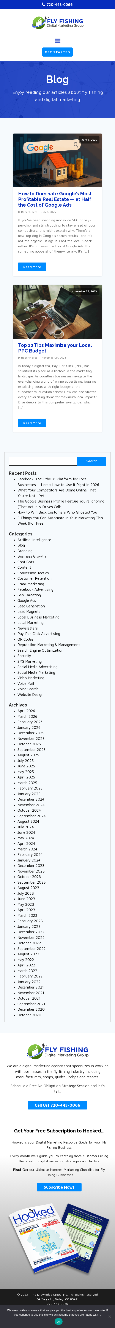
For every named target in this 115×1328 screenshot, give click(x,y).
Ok (58, 1321)
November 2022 (31, 937)
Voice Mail (25, 683)
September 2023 (31, 882)
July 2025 (25, 761)
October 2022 (29, 943)
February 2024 (30, 854)
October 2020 (29, 1015)
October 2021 (28, 998)
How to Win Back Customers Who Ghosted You (57, 512)
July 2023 (25, 893)
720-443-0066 (60, 4)
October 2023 (29, 876)
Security (24, 656)
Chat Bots (25, 562)
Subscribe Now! (59, 1187)
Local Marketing (30, 622)
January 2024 (29, 860)
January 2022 (29, 982)
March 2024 (27, 849)
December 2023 (30, 865)
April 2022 (26, 965)
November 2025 (30, 738)
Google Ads (26, 600)
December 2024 (30, 799)
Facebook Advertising (35, 589)
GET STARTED (57, 52)
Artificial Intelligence (34, 540)
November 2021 (30, 993)
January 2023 (29, 926)
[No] (109, 1316)
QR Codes (25, 639)
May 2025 (25, 772)
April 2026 (26, 711)
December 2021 (30, 987)
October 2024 (29, 810)
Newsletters (27, 628)
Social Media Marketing (36, 672)
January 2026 (28, 727)
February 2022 (30, 976)
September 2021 (31, 1004)
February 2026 (30, 722)
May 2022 (25, 960)
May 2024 (25, 838)
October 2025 (29, 744)
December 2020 (31, 1009)
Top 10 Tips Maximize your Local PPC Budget (55, 348)
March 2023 (27, 915)
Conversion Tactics (33, 573)
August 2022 (28, 954)
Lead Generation (31, 606)
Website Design (30, 694)
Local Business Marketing (38, 617)
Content (24, 567)
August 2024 (28, 821)
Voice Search (27, 689)
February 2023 (30, 921)
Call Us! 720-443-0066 (57, 1105)
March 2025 (27, 783)
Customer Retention (34, 578)
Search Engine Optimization (40, 650)
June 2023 (26, 899)
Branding (24, 551)
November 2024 (31, 805)
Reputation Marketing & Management (48, 645)
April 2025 (26, 777)
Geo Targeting (29, 595)
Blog (21, 545)
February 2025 (30, 788)
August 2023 (28, 888)
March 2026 (27, 716)
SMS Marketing (29, 661)
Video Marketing (30, 678)
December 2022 (30, 932)
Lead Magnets (28, 611)
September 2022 (31, 948)
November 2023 (31, 871)
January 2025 (28, 794)
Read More (32, 267)
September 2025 (31, 749)
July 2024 (25, 827)
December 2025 (30, 733)
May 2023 (25, 904)
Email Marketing (30, 584)
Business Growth (31, 556)
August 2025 (28, 755)
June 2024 (26, 832)
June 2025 (26, 766)
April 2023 (26, 910)
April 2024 (26, 843)
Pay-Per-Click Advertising (38, 633)
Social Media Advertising (37, 667)
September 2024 (31, 816)
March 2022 (27, 971)
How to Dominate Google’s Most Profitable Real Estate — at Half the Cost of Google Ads (55, 199)
